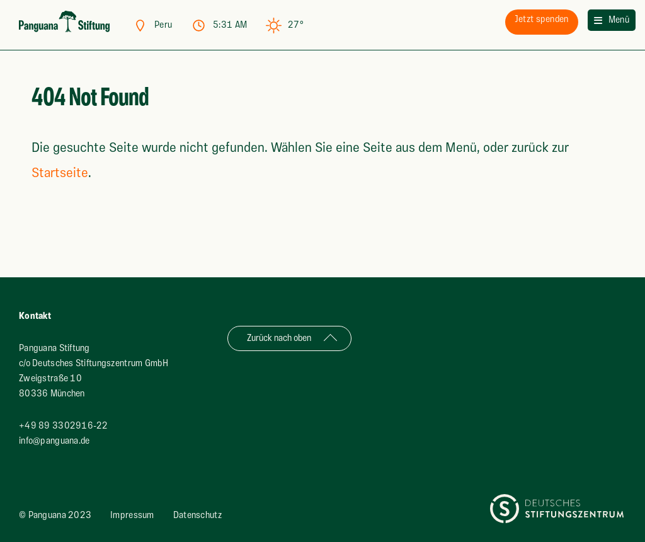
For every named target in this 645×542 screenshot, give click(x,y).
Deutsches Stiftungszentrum (545, 501)
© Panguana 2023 (55, 515)
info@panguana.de (54, 440)
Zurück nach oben (279, 338)
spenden (542, 19)
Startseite (59, 173)
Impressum (132, 515)
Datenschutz (197, 515)
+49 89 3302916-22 (63, 425)
